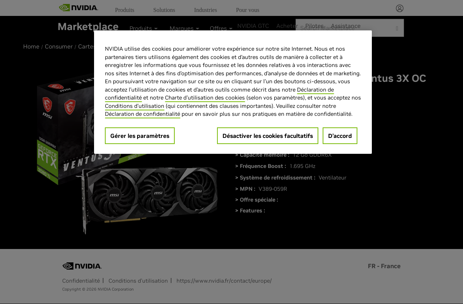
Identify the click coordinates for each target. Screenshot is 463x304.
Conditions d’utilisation (134, 105)
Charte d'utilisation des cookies (205, 97)
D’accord (340, 135)
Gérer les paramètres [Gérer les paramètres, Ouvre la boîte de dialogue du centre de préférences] (139, 135)
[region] (233, 92)
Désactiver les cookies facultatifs (267, 135)
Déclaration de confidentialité (142, 113)
